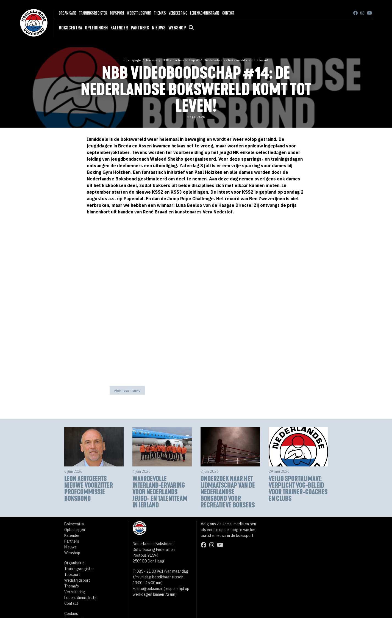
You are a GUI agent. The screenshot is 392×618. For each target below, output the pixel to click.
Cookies (71, 613)
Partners (140, 28)
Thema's (160, 13)
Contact (228, 13)
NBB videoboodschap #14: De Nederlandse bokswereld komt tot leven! (215, 60)
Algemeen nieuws (127, 390)
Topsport (117, 13)
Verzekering (178, 13)
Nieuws (159, 28)
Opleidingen (96, 28)
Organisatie (67, 13)
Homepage (132, 60)
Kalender (119, 28)
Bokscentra (70, 28)
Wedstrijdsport (139, 13)
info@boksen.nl (150, 588)
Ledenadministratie (204, 13)
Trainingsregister (93, 13)
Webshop (177, 28)
